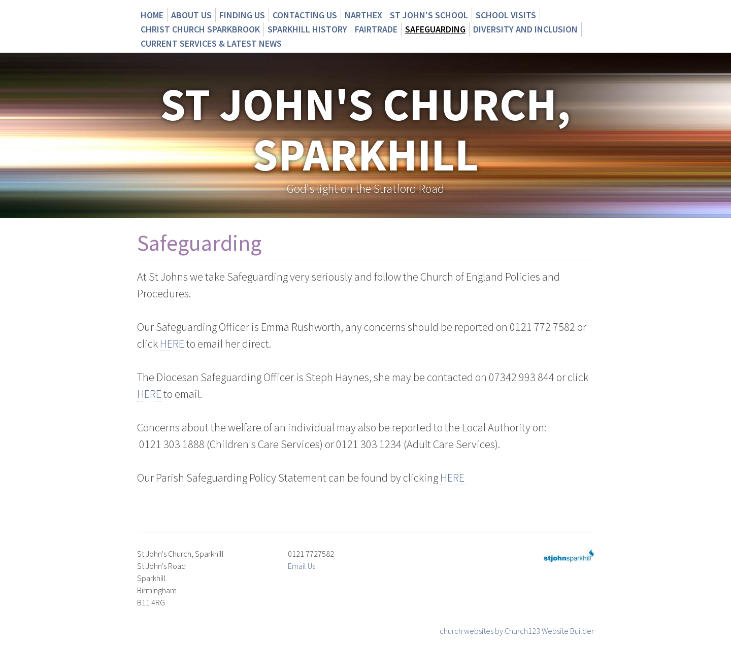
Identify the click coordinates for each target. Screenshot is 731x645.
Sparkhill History (307, 29)
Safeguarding (435, 29)
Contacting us (305, 15)
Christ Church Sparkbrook (200, 29)
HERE (172, 343)
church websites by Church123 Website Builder (517, 631)
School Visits (506, 15)
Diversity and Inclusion (525, 29)
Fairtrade (376, 29)
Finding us (242, 15)
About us (191, 15)
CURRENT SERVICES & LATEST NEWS (211, 43)
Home (152, 15)
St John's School (429, 15)
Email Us (301, 566)
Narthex (363, 15)
